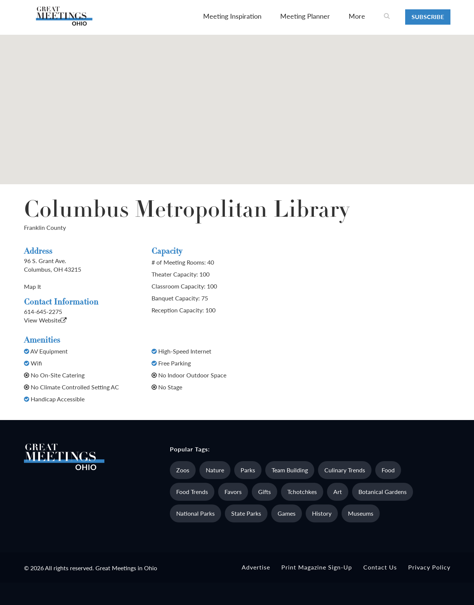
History (321, 513)
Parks (248, 470)
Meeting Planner (305, 16)
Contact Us (380, 567)
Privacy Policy (429, 567)
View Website (45, 320)
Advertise (256, 567)
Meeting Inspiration (232, 16)
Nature (215, 470)
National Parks (195, 513)
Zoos (182, 470)
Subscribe (428, 16)
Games (287, 513)
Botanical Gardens (382, 491)
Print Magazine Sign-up (316, 567)
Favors (233, 491)
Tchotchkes (302, 491)
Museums (360, 513)
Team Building (290, 470)
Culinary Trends (344, 470)
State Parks (246, 513)
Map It (32, 286)
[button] (237, 102)
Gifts (264, 491)
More (357, 16)
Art (337, 491)
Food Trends (192, 491)
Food (388, 470)
